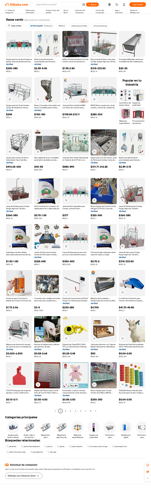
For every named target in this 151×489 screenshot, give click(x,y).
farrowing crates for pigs (97, 446)
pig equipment (36, 452)
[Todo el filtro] (14, 26)
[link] (147, 465)
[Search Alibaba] (58, 4)
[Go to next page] (95, 411)
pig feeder (11, 446)
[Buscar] (92, 5)
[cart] (117, 5)
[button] (83, 4)
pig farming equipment (30, 446)
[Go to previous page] (55, 411)
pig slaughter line (119, 446)
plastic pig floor (76, 446)
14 (90, 411)
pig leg (60, 446)
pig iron (48, 446)
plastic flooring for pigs (16, 452)
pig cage (52, 452)
